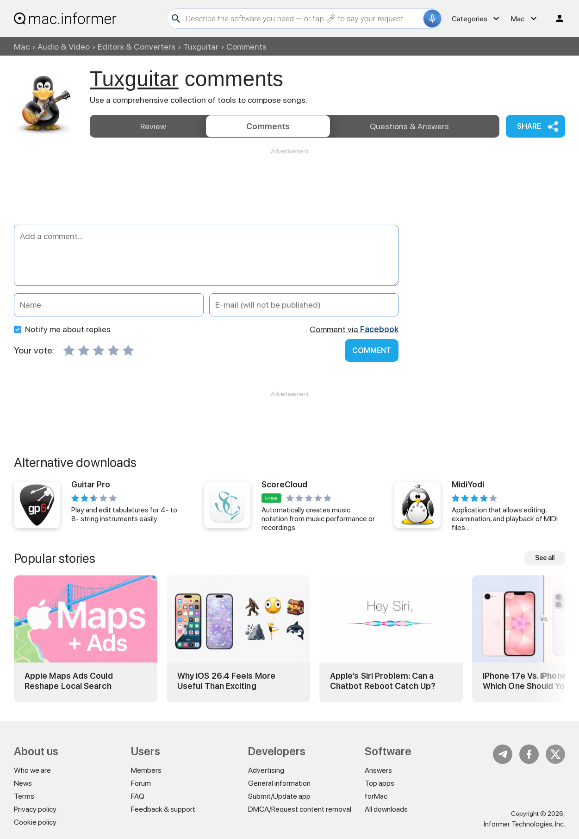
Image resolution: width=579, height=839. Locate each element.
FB (529, 754)
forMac (376, 796)
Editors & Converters (136, 46)
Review (153, 126)
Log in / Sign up (555, 18)
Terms (24, 796)
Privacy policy (35, 809)
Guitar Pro (90, 484)
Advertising (266, 770)
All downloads (386, 809)
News (23, 783)
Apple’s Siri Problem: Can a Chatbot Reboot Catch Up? (383, 681)
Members (146, 770)
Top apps (379, 783)
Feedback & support (163, 809)
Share (529, 126)
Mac (22, 46)
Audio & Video (63, 46)
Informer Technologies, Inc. (524, 824)
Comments (268, 126)
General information (279, 783)
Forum (141, 783)
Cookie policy (35, 822)
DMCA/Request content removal (299, 809)
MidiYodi (468, 484)
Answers (409, 126)
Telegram (502, 754)
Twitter (555, 754)
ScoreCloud (284, 484)
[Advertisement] (289, 183)
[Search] (303, 18)
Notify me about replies (62, 329)
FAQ (137, 796)
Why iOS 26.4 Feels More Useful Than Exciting (226, 681)
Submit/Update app (279, 796)
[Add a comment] (206, 255)
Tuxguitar (200, 46)
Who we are (32, 770)
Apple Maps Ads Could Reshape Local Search (69, 681)
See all (544, 557)
